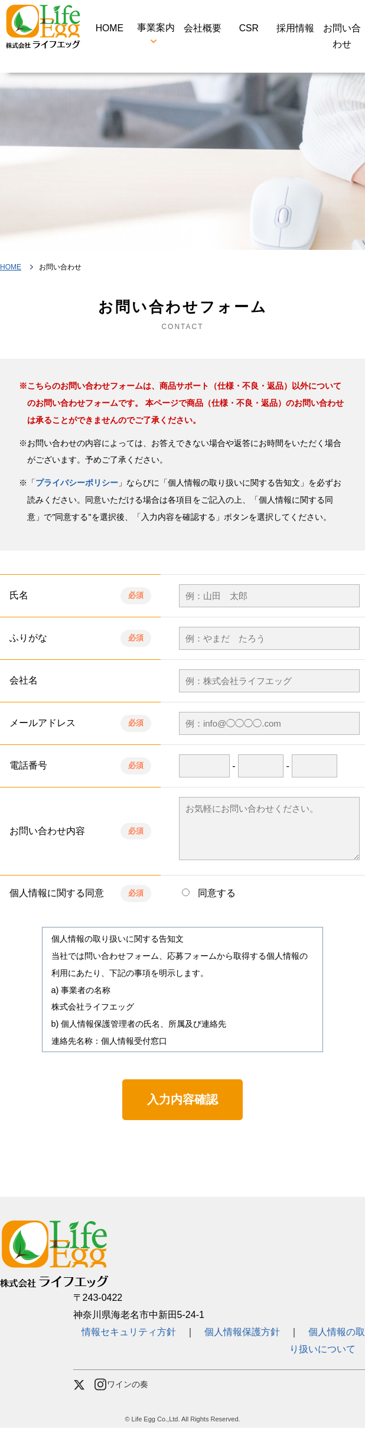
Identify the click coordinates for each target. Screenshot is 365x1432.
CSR (249, 29)
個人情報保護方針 (242, 1336)
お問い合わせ (342, 37)
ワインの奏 (121, 1388)
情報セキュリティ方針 (133, 1336)
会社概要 (202, 29)
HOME (109, 29)
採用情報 (295, 29)
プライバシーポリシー (76, 487)
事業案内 (156, 29)
